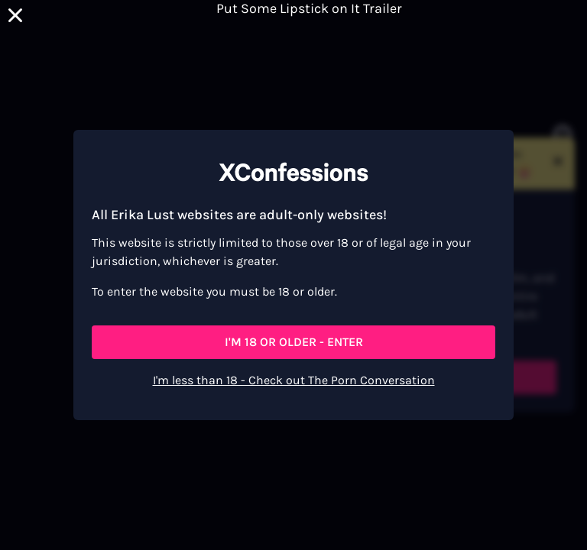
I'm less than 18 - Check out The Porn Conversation (294, 380)
